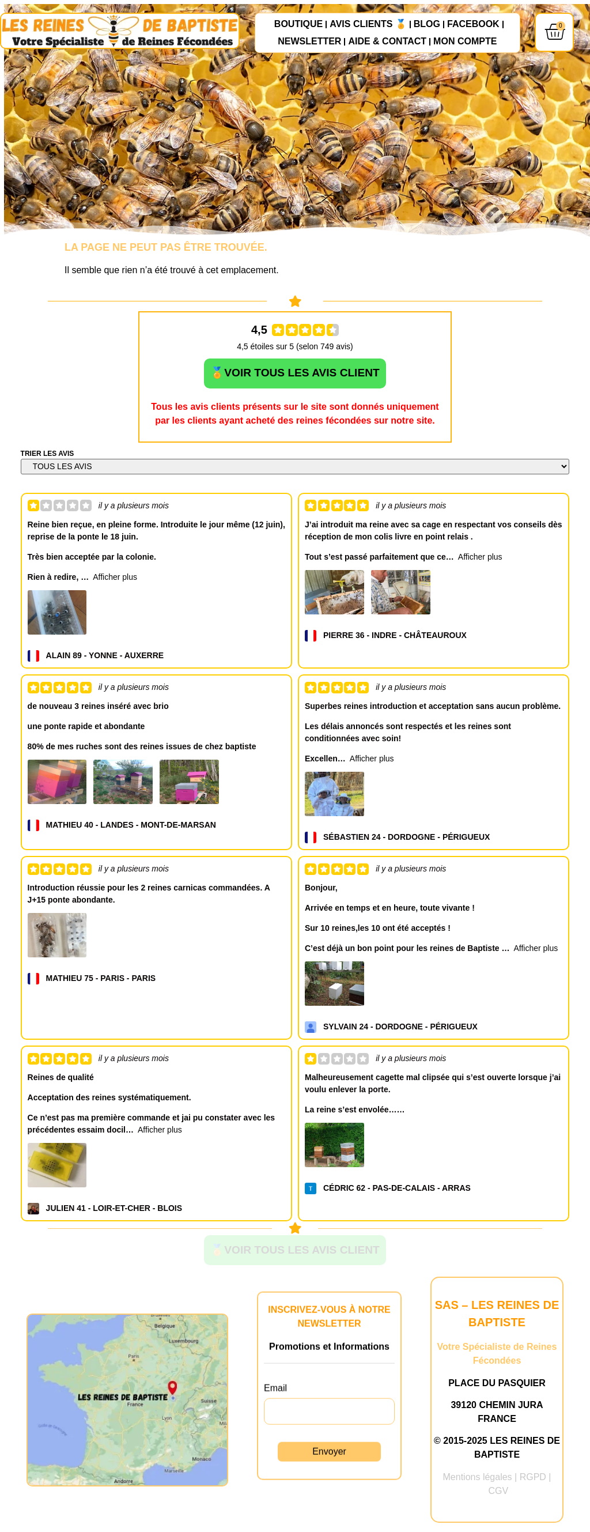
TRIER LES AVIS (47, 456)
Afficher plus (115, 579)
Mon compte (465, 42)
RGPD (533, 1480)
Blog (427, 24)
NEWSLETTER (309, 42)
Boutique (298, 24)
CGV (498, 1494)
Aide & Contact (387, 42)
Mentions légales (477, 1480)
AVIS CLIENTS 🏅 (368, 24)
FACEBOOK (473, 24)
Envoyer (329, 1469)
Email (275, 1405)
